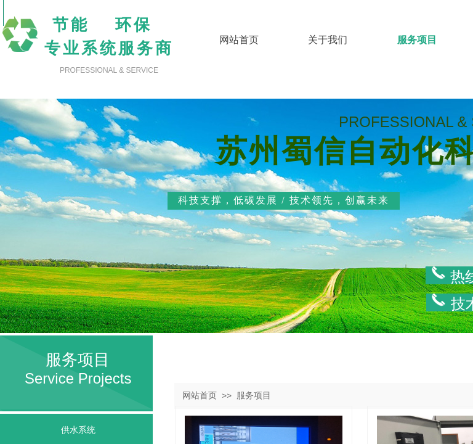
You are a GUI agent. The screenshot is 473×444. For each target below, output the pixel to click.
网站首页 (199, 395)
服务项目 (253, 395)
